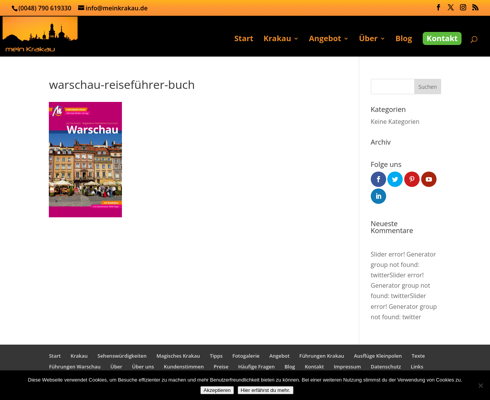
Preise (220, 366)
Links (417, 366)
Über (368, 39)
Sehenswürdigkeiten (122, 355)
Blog (403, 39)
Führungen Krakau (321, 355)
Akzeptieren (216, 390)
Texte (418, 355)
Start (243, 39)
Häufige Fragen (256, 366)
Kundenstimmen (184, 366)
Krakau (277, 39)
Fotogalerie (246, 355)
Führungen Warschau (74, 366)
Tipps (216, 355)
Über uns (143, 366)
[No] (480, 385)
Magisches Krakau (178, 355)
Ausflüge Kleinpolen (378, 355)
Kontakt (442, 38)
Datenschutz (386, 366)
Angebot (325, 39)
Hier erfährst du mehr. (265, 390)
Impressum (347, 366)
